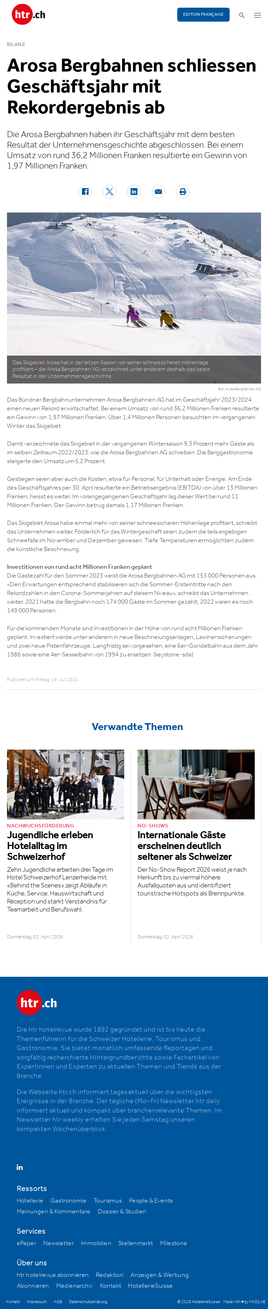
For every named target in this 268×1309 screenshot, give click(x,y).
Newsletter (58, 1243)
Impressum (37, 1302)
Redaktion (110, 1275)
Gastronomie (69, 1201)
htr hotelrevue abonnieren (53, 1275)
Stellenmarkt (135, 1243)
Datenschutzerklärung (88, 1302)
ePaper (26, 1243)
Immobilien (96, 1243)
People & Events (151, 1201)
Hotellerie (30, 1201)
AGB (58, 1302)
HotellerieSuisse (150, 1286)
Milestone (173, 1243)
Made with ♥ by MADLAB (244, 1302)
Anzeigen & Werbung (160, 1275)
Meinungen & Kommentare (54, 1212)
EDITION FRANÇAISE (203, 14)
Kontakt (110, 1286)
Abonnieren (33, 1286)
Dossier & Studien (122, 1212)
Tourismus (108, 1201)
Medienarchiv (74, 1286)
